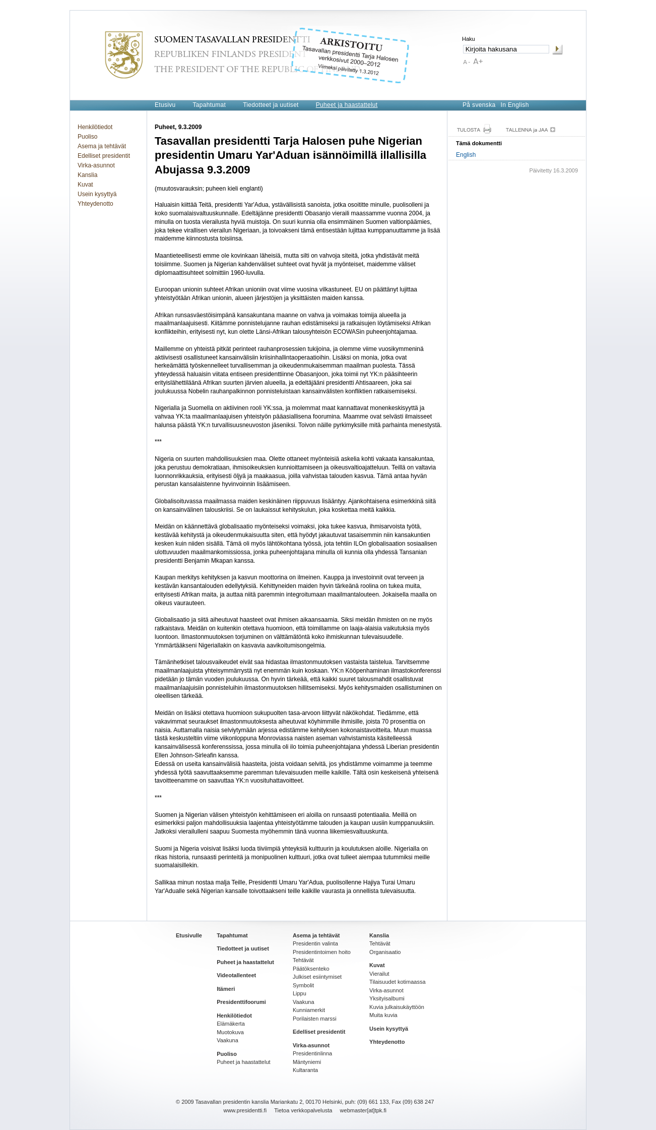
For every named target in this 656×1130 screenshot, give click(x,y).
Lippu (299, 993)
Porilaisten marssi (315, 1019)
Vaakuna (227, 1040)
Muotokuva (230, 1032)
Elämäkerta (231, 1024)
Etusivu (165, 104)
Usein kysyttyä (97, 194)
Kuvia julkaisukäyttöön (396, 1007)
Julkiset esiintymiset (317, 977)
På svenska (479, 104)
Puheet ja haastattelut (347, 104)
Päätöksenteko (311, 969)
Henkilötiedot (95, 127)
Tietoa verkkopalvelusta (303, 1110)
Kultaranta (305, 1070)
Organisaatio (385, 952)
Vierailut (379, 974)
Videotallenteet (236, 975)
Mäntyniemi (307, 1062)
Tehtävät (303, 960)
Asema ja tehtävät (102, 146)
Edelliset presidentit (104, 155)
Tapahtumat (209, 104)
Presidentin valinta (315, 943)
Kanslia (87, 175)
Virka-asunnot (96, 165)
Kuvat (85, 184)
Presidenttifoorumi (241, 1002)
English (466, 154)
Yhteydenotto (95, 203)
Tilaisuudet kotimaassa (397, 982)
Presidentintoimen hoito (322, 952)
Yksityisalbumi (387, 998)
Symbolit (303, 985)
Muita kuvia (383, 1015)
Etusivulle (189, 935)
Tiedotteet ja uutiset (271, 104)
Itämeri (226, 989)
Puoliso (87, 136)
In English (515, 104)
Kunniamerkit (309, 1010)
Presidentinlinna (312, 1053)
